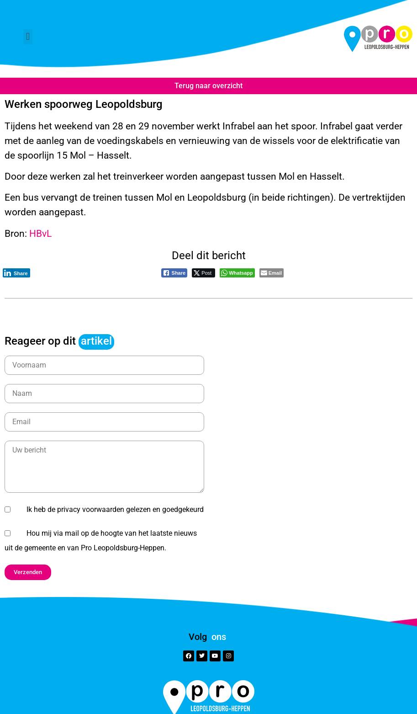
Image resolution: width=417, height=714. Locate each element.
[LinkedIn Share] (16, 272)
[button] (27, 36)
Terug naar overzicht (208, 85)
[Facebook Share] (174, 272)
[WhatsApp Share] (237, 272)
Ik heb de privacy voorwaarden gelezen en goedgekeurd (115, 509)
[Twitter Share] (203, 272)
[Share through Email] (271, 272)
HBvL (40, 233)
